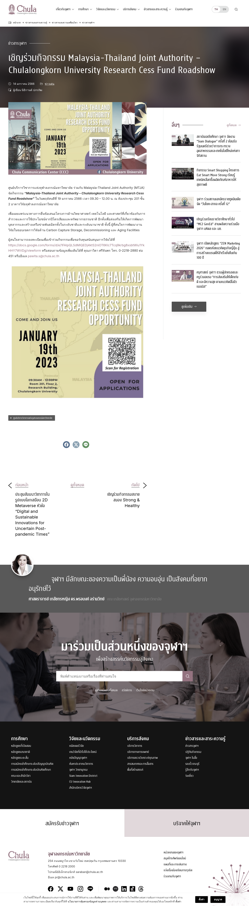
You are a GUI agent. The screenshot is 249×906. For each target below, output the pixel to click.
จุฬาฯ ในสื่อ (191, 758)
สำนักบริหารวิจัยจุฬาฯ (80, 788)
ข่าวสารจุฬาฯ (17, 43)
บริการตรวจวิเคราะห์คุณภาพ (142, 758)
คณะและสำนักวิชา (20, 776)
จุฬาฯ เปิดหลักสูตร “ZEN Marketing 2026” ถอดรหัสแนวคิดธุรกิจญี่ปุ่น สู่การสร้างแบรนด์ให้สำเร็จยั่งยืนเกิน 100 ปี (218, 250)
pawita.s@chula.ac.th (43, 256)
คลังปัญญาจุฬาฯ (78, 758)
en (224, 9)
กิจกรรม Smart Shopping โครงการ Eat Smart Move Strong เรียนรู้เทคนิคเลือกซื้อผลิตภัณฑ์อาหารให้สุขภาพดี (218, 177)
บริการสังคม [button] (129, 9)
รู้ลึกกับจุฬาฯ (192, 770)
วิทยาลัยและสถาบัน (21, 782)
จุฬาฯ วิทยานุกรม (78, 770)
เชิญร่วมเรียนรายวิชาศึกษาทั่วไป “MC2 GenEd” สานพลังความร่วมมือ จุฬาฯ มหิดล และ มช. (218, 224)
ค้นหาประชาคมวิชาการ (81, 764)
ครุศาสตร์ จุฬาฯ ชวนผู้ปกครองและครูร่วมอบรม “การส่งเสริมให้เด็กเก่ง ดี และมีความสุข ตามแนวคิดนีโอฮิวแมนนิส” (217, 279)
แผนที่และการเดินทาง (175, 865)
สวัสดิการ (127, 690)
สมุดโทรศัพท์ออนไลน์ (175, 858)
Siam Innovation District (83, 776)
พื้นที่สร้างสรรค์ (135, 770)
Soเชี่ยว (189, 776)
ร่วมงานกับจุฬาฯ (184, 9)
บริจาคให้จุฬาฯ (186, 823)
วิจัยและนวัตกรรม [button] (105, 9)
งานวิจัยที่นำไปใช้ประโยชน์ (82, 752)
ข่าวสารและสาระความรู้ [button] (156, 9)
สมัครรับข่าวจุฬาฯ (62, 823)
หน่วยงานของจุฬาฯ (173, 853)
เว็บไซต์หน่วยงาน (145, 690)
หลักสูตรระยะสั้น (19, 758)
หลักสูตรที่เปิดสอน (21, 746)
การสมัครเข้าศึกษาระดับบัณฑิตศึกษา (31, 770)
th (216, 9)
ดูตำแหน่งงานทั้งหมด (106, 690)
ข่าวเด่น (49, 83)
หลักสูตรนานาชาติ (20, 752)
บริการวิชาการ (134, 746)
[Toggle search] (236, 9)
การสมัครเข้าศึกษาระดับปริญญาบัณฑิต (32, 764)
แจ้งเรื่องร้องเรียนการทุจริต (178, 870)
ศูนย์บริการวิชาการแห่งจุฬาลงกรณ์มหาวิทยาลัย (32, 417)
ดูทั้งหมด (234, 125)
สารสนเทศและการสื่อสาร (140, 764)
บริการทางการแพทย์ (138, 752)
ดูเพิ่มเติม (189, 306)
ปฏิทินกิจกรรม (193, 752)
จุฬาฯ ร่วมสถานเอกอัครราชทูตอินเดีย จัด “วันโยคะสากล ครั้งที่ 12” (219, 201)
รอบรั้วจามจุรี (192, 764)
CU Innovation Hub (80, 782)
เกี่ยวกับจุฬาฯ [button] (63, 9)
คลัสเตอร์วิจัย (76, 746)
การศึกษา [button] (83, 9)
